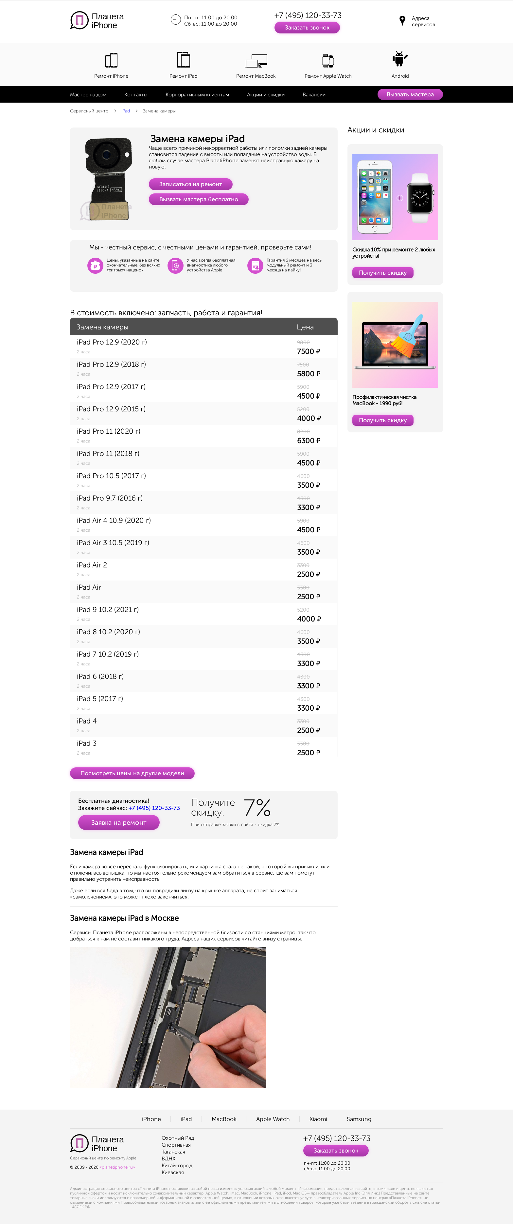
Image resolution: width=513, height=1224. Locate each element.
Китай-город (177, 1165)
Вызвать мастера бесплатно (198, 199)
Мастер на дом (88, 94)
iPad (125, 111)
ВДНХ (168, 1158)
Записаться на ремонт (190, 184)
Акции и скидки (266, 94)
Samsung (359, 1119)
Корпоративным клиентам (197, 94)
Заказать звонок (307, 27)
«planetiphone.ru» (117, 1167)
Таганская (173, 1152)
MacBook (224, 1119)
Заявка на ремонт (119, 822)
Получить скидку (383, 272)
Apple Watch (273, 1119)
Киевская (173, 1172)
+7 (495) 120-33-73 (308, 15)
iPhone (151, 1119)
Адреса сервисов (423, 21)
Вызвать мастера (410, 94)
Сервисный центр (89, 111)
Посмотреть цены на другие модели (132, 773)
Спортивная (176, 1145)
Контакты (136, 94)
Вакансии (314, 94)
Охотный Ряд (178, 1138)
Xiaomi (318, 1119)
